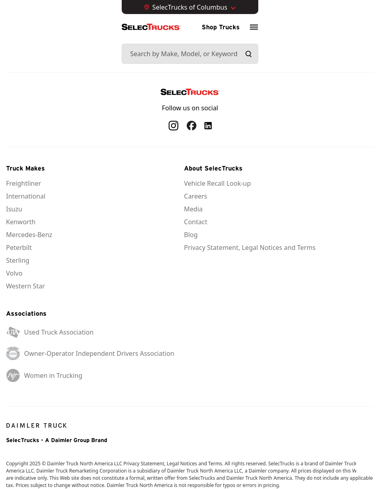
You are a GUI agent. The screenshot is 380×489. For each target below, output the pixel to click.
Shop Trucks (221, 26)
